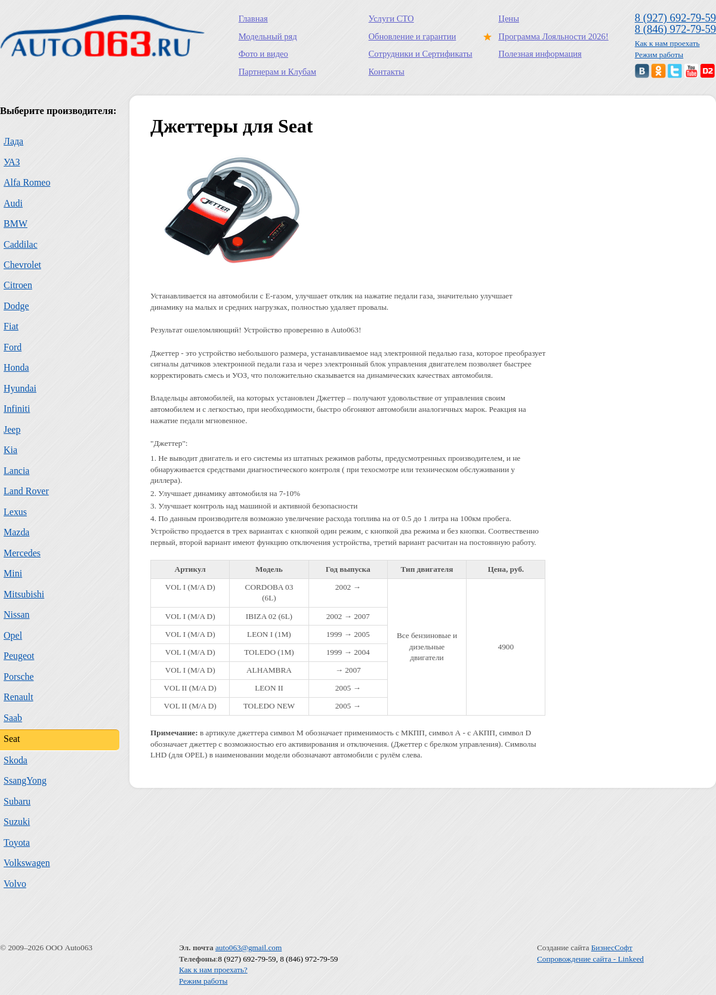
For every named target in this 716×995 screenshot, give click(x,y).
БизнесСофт (611, 947)
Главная (253, 18)
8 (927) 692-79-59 (675, 17)
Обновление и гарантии (412, 36)
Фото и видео (263, 53)
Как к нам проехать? (213, 969)
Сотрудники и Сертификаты (421, 53)
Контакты (387, 71)
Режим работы (659, 54)
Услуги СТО (391, 18)
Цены (508, 18)
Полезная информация (539, 53)
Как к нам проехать (667, 43)
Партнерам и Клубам (277, 71)
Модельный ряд (268, 36)
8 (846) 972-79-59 (675, 29)
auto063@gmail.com (248, 947)
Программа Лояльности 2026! (551, 36)
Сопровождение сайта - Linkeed (590, 958)
